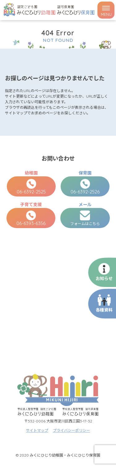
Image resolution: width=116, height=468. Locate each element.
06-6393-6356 (30, 218)
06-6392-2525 (31, 187)
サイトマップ (37, 430)
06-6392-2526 (85, 187)
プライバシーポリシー (71, 430)
